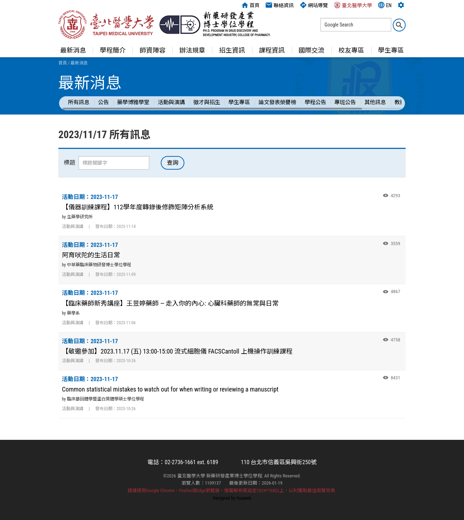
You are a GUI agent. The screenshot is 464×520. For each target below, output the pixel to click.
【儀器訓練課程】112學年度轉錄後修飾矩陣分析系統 (137, 207)
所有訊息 (79, 102)
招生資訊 (232, 50)
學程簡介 (113, 50)
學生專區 (391, 50)
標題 (69, 162)
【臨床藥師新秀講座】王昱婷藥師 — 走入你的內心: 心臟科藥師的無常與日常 (170, 303)
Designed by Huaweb (232, 498)
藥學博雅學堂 (133, 102)
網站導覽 (314, 5)
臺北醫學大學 (353, 5)
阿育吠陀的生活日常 (91, 255)
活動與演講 (171, 102)
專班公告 (345, 102)
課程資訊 (272, 50)
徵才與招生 (206, 102)
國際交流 (311, 50)
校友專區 (351, 50)
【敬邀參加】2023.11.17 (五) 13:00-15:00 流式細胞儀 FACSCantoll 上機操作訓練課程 (177, 351)
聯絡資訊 (280, 5)
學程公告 (315, 102)
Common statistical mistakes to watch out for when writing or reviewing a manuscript (170, 389)
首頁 (251, 5)
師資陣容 (152, 50)
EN (385, 5)
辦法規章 (192, 50)
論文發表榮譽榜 (277, 102)
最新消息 (73, 50)
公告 (103, 102)
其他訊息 (375, 102)
